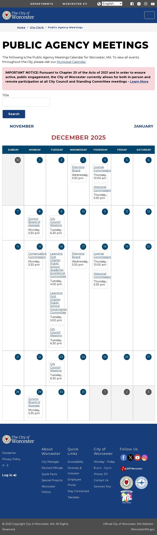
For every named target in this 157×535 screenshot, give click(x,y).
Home (21, 27)
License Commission (102, 168)
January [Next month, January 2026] (143, 126)
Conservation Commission (37, 255)
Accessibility (75, 461)
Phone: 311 (101, 474)
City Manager (50, 461)
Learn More (139, 81)
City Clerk (37, 27)
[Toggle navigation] (149, 15)
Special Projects (52, 480)
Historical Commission (102, 188)
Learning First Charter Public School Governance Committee (58, 302)
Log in (7, 475)
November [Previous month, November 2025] (22, 126)
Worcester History (48, 489)
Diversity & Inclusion (75, 470)
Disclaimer (9, 453)
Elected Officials (52, 468)
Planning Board (78, 168)
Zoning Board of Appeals (34, 222)
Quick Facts (49, 474)
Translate (73, 497)
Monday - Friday (104, 461)
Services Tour (102, 486)
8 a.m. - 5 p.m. (103, 468)
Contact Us (101, 480)
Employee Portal (74, 482)
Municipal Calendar (71, 62)
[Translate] (112, 3)
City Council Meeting (56, 222)
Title (5, 95)
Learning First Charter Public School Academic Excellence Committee (58, 265)
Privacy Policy (11, 459)
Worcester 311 (75, 3)
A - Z (5, 465)
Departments (41, 3)
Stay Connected (78, 491)
